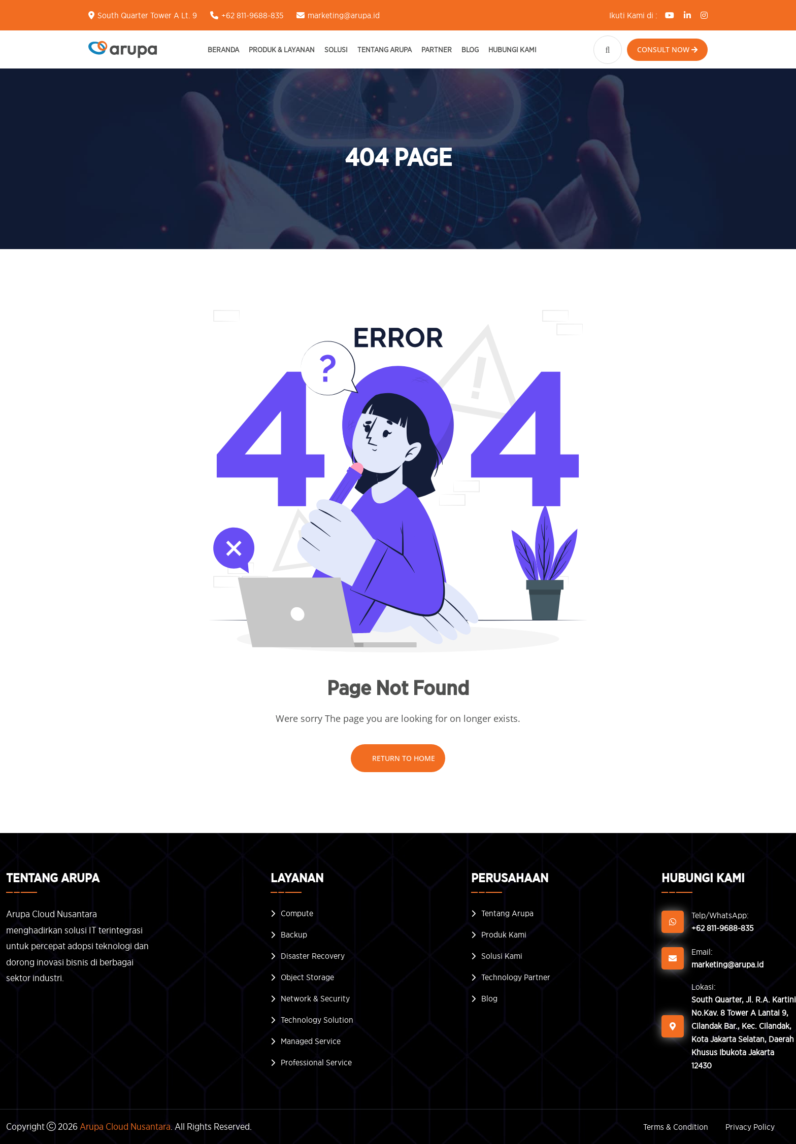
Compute (297, 913)
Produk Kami (503, 934)
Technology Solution (317, 1020)
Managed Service (311, 1041)
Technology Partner (515, 977)
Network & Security (315, 998)
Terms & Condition (675, 1127)
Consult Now (667, 49)
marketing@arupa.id (344, 15)
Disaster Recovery (313, 956)
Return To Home (398, 758)
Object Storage (307, 977)
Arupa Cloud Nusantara (125, 1126)
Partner (436, 49)
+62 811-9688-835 (252, 15)
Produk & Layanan (282, 49)
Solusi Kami (501, 956)
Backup (294, 934)
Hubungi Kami (512, 49)
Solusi (336, 49)
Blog (470, 49)
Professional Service (316, 1062)
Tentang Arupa (384, 49)
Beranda (223, 49)
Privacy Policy (750, 1127)
